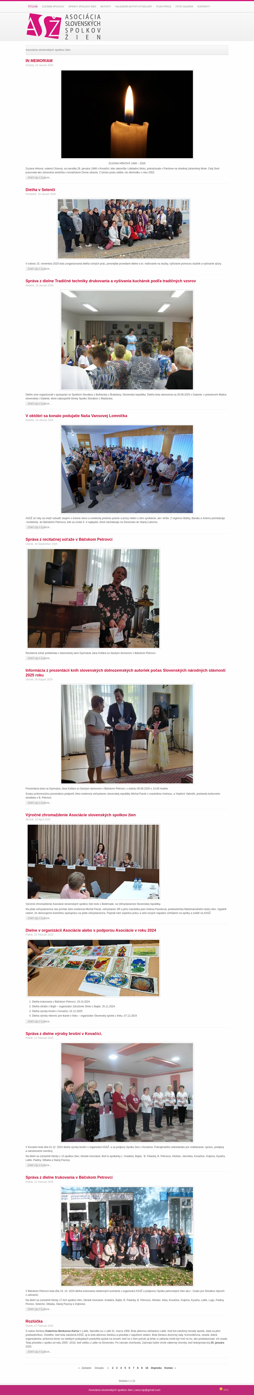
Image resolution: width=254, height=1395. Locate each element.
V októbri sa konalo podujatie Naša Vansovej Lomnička (76, 416)
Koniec (168, 1367)
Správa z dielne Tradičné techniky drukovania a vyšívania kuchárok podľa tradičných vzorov (111, 281)
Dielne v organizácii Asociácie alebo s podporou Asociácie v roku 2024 (91, 930)
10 (146, 1367)
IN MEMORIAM (39, 61)
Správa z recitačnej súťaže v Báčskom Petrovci (69, 539)
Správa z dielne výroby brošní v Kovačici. (64, 1034)
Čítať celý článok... (39, 178)
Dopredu (156, 1367)
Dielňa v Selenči (40, 190)
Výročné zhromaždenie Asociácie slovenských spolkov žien (81, 815)
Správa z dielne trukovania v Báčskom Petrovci (69, 1177)
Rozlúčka (34, 1321)
